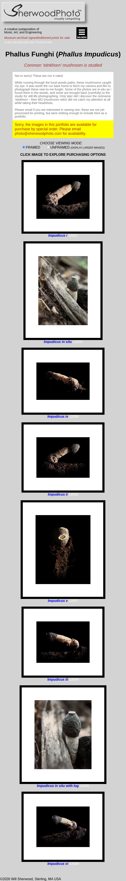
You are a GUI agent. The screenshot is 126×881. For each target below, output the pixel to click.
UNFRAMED (77, 147)
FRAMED (33, 147)
